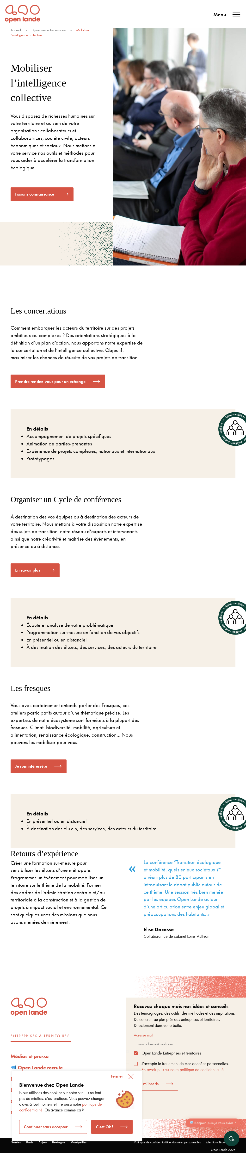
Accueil (16, 30)
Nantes (16, 1142)
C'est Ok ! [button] (104, 1126)
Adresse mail (186, 1041)
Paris (29, 1142)
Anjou (42, 1142)
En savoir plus (27, 570)
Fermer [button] (117, 1076)
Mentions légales (217, 1142)
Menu (227, 14)
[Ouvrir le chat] (231, 1138)
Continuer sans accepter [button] (46, 1126)
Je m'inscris (148, 1083)
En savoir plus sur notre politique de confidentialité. (183, 1069)
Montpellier (78, 1142)
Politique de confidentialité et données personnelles (167, 1142)
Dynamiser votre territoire (48, 30)
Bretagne (58, 1142)
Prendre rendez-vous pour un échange (50, 381)
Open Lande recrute (37, 1067)
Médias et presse (30, 1056)
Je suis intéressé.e (31, 766)
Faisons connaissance (34, 194)
